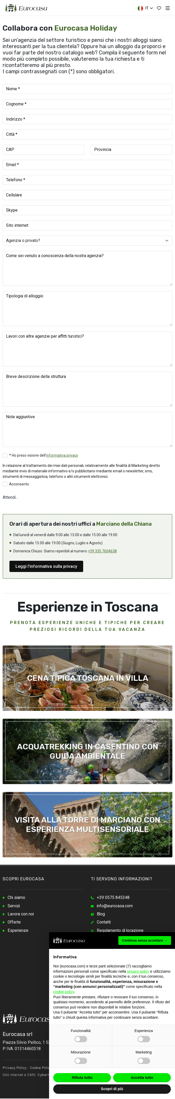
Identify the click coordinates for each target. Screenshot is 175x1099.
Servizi (14, 906)
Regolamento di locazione (121, 931)
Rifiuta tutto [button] (82, 1077)
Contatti (104, 922)
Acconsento (19, 484)
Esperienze (18, 931)
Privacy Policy (14, 1068)
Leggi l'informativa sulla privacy (46, 566)
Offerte (14, 922)
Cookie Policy (41, 1068)
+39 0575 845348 (113, 897)
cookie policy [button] (63, 992)
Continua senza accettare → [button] (144, 940)
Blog (101, 914)
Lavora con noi (21, 914)
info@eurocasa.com (115, 906)
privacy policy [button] (138, 971)
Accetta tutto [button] (142, 1077)
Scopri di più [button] (112, 1089)
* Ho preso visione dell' (43, 455)
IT (145, 8)
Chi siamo (17, 897)
